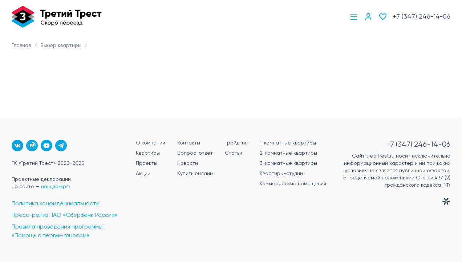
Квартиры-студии (281, 173)
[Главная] (57, 17)
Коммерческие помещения (293, 183)
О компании (150, 143)
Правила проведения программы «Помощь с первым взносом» (57, 231)
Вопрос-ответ (195, 153)
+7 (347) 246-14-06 (421, 16)
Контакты (188, 143)
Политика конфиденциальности (56, 204)
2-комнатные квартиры (288, 153)
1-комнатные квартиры (288, 143)
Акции (143, 173)
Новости (187, 163)
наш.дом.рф (55, 186)
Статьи (233, 153)
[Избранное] (382, 16)
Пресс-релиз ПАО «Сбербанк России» (65, 215)
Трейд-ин (236, 143)
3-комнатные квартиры (288, 163)
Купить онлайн (195, 173)
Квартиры (148, 153)
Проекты (146, 163)
